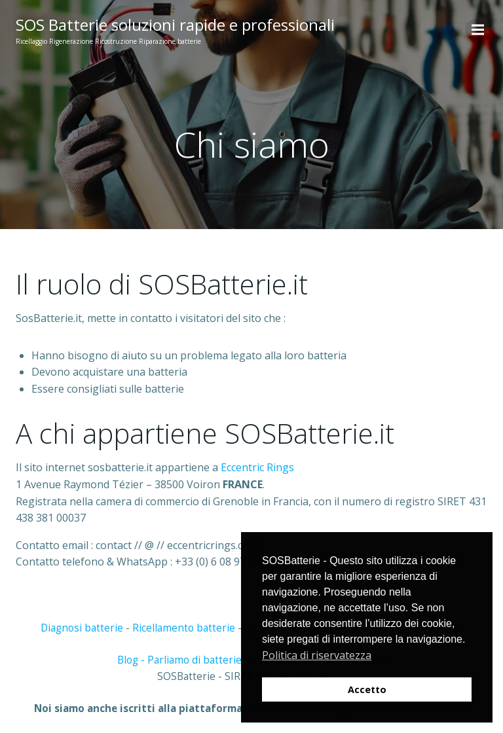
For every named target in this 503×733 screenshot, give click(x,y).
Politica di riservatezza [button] (316, 655)
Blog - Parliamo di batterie (179, 660)
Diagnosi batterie (82, 628)
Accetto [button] (367, 689)
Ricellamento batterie (183, 628)
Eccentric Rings (257, 467)
